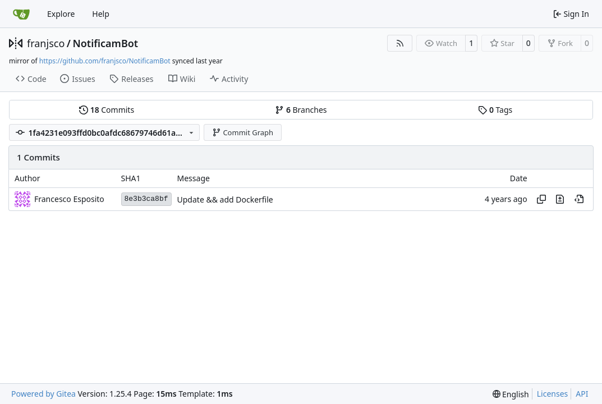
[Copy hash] (541, 199)
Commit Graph (242, 132)
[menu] (511, 394)
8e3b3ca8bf (146, 199)
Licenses (552, 393)
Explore (61, 13)
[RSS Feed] (400, 43)
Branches (301, 109)
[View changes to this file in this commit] (560, 199)
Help (100, 13)
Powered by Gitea (43, 393)
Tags (495, 109)
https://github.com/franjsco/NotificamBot (105, 61)
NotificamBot (105, 43)
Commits (106, 109)
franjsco (46, 43)
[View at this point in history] (579, 199)
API (582, 393)
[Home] (21, 14)
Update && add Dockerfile (225, 199)
